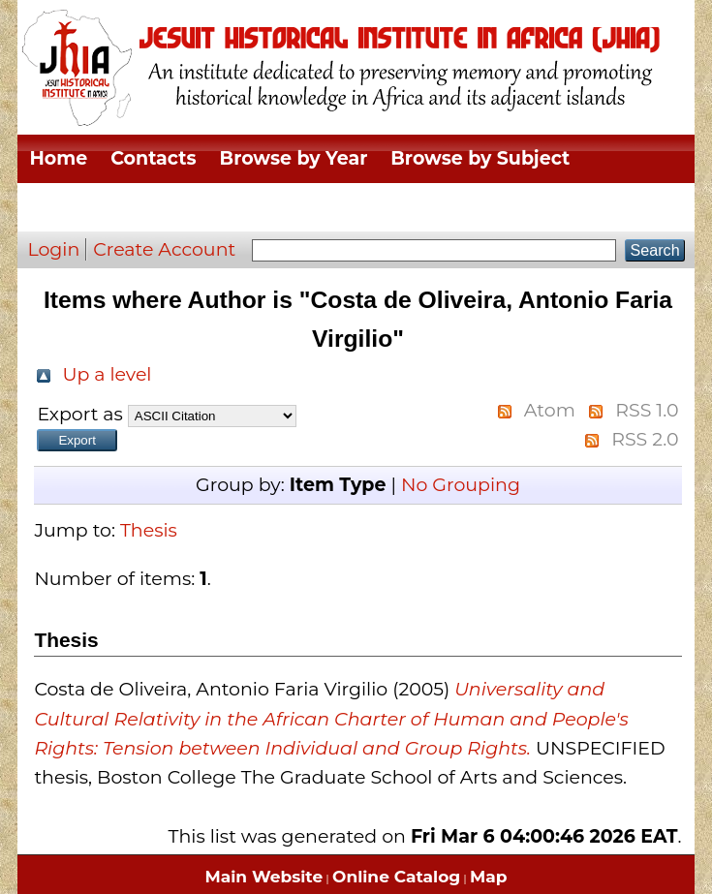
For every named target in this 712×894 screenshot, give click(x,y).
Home (58, 158)
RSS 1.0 (646, 410)
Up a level (106, 374)
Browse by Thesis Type (345, 207)
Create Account (164, 249)
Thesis (148, 530)
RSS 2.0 (644, 439)
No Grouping (460, 485)
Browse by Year (294, 158)
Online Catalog (396, 876)
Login (53, 249)
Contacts (153, 158)
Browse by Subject (480, 158)
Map (488, 876)
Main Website (264, 876)
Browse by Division (120, 207)
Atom (549, 410)
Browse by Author (564, 207)
